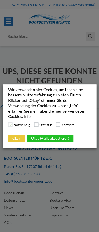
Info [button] (27, 116)
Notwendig (21, 125)
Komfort (67, 125)
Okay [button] (16, 138)
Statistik (45, 125)
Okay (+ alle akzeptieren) (50, 138)
